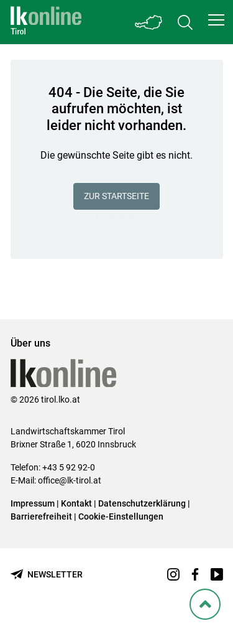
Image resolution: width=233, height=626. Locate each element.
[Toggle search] (185, 22)
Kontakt (76, 503)
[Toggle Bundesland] (149, 22)
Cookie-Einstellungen (120, 516)
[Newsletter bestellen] (47, 574)
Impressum (33, 503)
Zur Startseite (116, 196)
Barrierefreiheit (41, 516)
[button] (216, 20)
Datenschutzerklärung (142, 503)
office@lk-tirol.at (69, 480)
